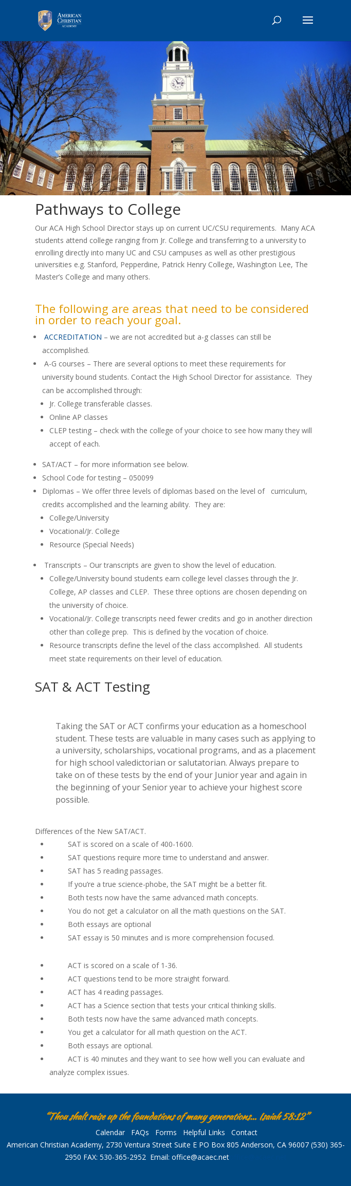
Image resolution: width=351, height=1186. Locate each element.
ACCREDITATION (73, 337)
